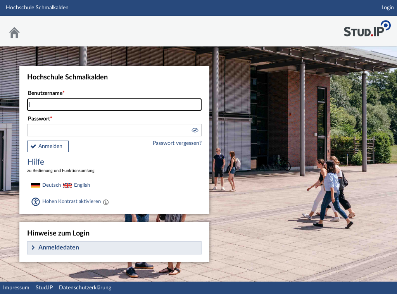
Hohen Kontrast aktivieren (71, 201)
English (82, 185)
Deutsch (51, 185)
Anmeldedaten (58, 247)
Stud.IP (44, 288)
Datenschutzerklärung (85, 288)
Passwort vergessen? (177, 143)
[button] (194, 131)
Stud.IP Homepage (367, 26)
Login (387, 7)
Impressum (16, 288)
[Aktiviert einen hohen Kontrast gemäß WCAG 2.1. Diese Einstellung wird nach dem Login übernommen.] (106, 201)
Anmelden (50, 146)
